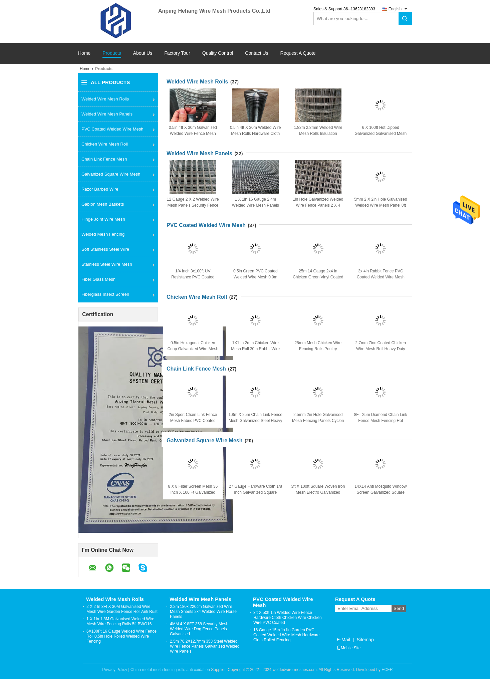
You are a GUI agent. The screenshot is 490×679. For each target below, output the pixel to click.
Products (111, 53)
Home (84, 53)
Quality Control (217, 53)
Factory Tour (177, 53)
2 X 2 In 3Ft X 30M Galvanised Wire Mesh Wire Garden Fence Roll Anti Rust (122, 609)
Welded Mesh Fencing (103, 234)
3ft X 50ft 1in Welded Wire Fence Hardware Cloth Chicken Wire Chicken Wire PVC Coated (287, 617)
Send (399, 608)
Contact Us (256, 53)
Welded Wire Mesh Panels (107, 114)
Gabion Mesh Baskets (102, 204)
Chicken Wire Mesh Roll (104, 144)
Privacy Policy (114, 669)
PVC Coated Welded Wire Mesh (112, 129)
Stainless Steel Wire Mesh (106, 264)
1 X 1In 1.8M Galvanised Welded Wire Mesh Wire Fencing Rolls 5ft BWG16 (120, 621)
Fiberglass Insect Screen (105, 294)
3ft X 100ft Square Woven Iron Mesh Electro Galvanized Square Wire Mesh (318, 492)
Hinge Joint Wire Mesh (103, 219)
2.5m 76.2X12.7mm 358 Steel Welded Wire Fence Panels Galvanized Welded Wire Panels (205, 646)
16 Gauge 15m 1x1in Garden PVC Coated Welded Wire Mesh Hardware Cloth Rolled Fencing (286, 635)
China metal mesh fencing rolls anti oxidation (170, 669)
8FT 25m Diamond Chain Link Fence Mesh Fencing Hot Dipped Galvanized (380, 420)
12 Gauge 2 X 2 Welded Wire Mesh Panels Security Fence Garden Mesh (193, 205)
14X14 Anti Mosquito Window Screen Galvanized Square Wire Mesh (380, 492)
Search (405, 18)
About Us (143, 53)
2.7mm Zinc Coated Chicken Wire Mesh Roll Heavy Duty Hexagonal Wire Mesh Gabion (380, 349)
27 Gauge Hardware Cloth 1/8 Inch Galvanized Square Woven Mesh (255, 492)
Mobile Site (348, 648)
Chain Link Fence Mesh (104, 159)
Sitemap (365, 639)
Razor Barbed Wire (99, 189)
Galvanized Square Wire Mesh (110, 174)
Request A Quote (298, 53)
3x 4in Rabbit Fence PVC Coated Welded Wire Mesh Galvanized (381, 277)
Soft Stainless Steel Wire (105, 249)
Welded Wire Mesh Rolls (105, 98)
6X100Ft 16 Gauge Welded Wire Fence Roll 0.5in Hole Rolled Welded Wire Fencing (121, 636)
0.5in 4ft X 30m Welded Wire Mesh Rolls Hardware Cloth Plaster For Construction (255, 133)
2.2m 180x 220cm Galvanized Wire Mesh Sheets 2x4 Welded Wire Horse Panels (203, 611)
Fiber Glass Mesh (98, 279)
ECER (387, 669)
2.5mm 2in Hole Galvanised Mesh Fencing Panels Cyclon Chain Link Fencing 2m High (318, 420)
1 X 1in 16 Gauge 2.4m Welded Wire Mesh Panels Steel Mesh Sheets (255, 205)
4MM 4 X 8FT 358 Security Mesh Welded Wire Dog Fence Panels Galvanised (199, 629)
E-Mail (343, 639)
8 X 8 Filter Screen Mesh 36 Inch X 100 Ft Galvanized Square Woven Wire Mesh (193, 492)
